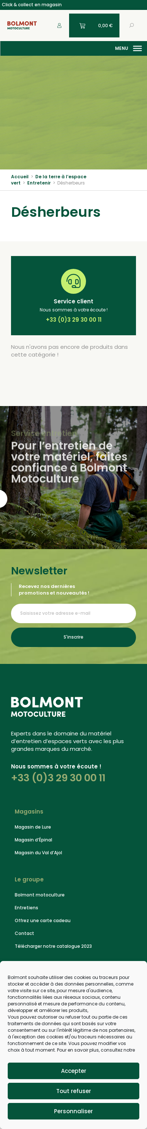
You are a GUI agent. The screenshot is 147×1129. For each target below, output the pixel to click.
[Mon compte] (59, 25)
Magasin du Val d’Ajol (38, 853)
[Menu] (137, 48)
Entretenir (39, 183)
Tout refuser (73, 1091)
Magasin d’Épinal (33, 840)
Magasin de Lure (33, 827)
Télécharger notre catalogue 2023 (53, 946)
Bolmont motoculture (40, 895)
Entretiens (26, 908)
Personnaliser (73, 1111)
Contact (24, 933)
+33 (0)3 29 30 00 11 (58, 778)
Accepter (73, 1071)
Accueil (20, 176)
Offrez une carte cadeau (43, 920)
